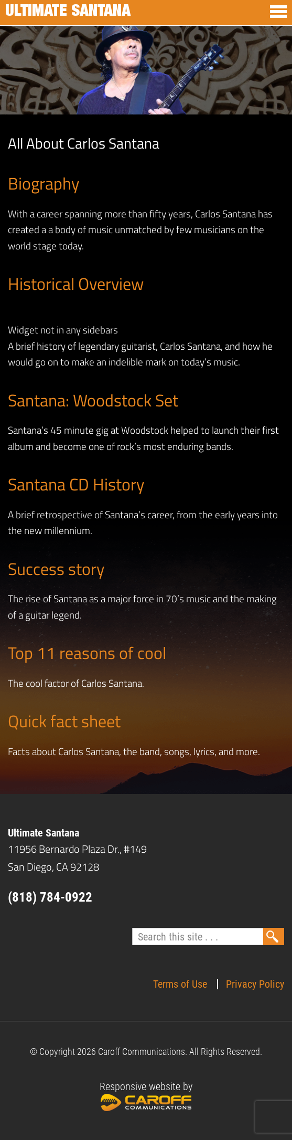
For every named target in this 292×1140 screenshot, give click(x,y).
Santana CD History (76, 484)
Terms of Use (180, 984)
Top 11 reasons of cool (87, 652)
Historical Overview (76, 283)
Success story (56, 568)
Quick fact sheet (64, 721)
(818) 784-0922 (50, 897)
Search (273, 936)
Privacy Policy (255, 984)
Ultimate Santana (68, 12)
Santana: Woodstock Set (93, 400)
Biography (43, 183)
